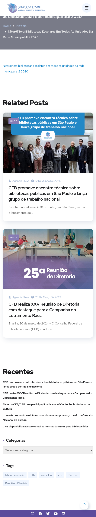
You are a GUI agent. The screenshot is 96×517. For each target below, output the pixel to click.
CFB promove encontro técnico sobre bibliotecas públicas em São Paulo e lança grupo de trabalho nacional (47, 193)
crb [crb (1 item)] (60, 475)
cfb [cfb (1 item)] (33, 475)
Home (7, 26)
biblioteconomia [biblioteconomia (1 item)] (14, 475)
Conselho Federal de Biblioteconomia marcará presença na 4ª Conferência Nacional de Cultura (48, 418)
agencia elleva (18, 181)
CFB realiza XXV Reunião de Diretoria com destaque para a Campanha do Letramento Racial (43, 310)
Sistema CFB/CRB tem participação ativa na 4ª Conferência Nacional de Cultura (46, 406)
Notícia (21, 26)
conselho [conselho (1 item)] (46, 475)
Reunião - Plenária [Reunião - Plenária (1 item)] (16, 483)
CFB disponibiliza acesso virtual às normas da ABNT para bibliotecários (45, 426)
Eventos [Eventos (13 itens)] (73, 475)
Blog (14, 121)
